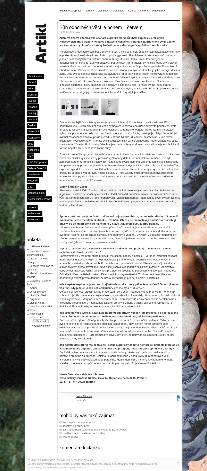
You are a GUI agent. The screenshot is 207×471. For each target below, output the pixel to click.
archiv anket (34, 213)
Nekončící (33, 131)
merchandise (35, 174)
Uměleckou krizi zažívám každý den (84, 433)
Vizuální (32, 94)
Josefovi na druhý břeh (76, 425)
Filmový (32, 113)
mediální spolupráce (70, 10)
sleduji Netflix (37, 302)
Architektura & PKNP (39, 199)
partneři (89, 10)
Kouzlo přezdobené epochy (79, 422)
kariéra (144, 10)
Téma (31, 88)
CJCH (31, 186)
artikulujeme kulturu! (50, 467)
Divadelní (33, 107)
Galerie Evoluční (37, 168)
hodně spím (36, 313)
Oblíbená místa (36, 193)
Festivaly (33, 180)
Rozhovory (34, 137)
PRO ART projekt (37, 162)
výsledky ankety (41, 325)
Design (31, 125)
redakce (32, 207)
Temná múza (70, 436)
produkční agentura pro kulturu (73, 467)
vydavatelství (159, 10)
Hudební (32, 100)
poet (30, 143)
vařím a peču (37, 317)
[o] (178, 462)
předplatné (118, 10)
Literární (32, 119)
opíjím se (35, 299)
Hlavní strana (35, 76)
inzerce (132, 10)
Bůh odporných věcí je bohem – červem (100, 27)
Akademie (33, 150)
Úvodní (32, 82)
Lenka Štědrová (84, 396)
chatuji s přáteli (38, 295)
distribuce (103, 10)
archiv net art (35, 219)
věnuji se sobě (38, 291)
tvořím (33, 288)
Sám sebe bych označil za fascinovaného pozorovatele (95, 429)
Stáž (30, 156)
